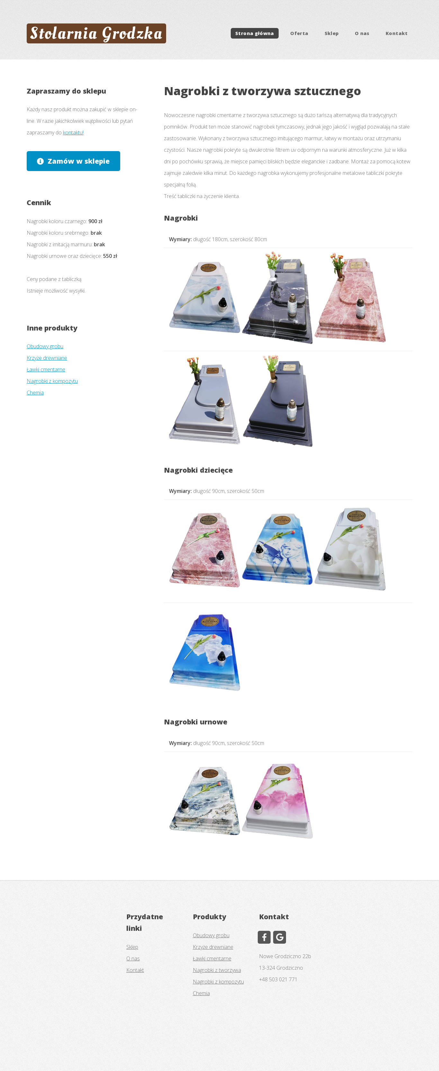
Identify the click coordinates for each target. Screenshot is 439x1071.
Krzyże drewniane (47, 357)
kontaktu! (73, 132)
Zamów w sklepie (79, 161)
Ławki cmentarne (46, 369)
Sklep (332, 33)
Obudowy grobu (45, 346)
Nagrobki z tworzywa (217, 970)
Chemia (35, 392)
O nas (362, 33)
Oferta (299, 33)
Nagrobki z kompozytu (52, 381)
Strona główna (254, 33)
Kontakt (397, 33)
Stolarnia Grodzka (96, 33)
